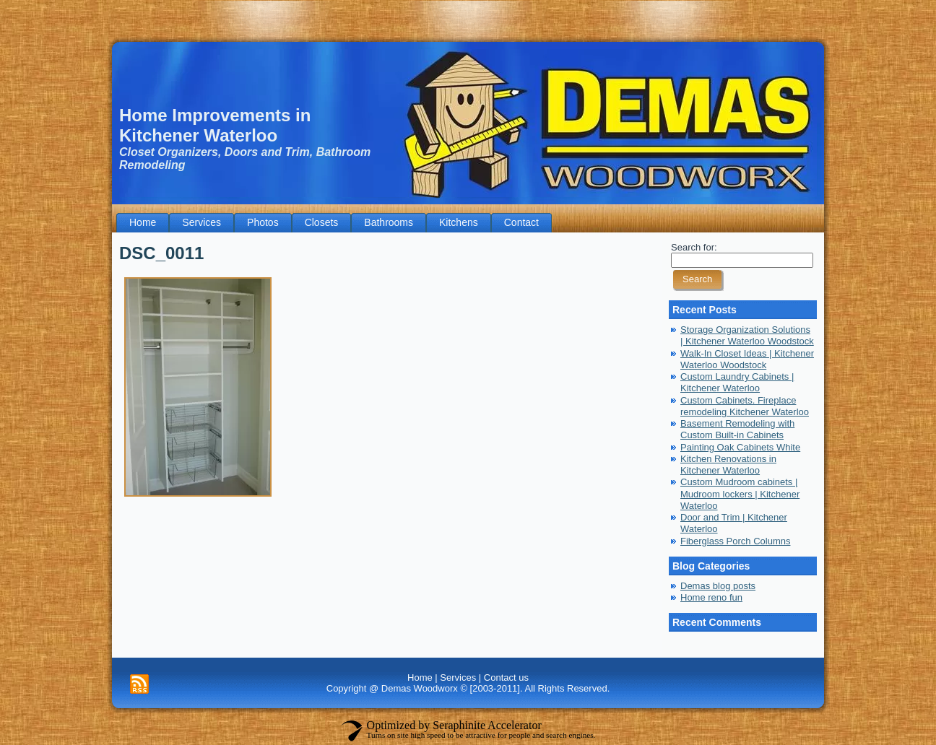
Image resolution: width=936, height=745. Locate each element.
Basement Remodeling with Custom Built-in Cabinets (737, 429)
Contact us (506, 677)
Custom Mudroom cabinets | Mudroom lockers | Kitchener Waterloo (740, 493)
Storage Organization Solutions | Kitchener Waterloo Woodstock (747, 335)
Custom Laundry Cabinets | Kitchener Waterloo (737, 382)
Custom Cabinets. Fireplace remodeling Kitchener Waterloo (744, 406)
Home (420, 677)
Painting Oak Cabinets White (740, 447)
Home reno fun (711, 597)
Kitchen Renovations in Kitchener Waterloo (728, 464)
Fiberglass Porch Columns (735, 541)
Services (458, 677)
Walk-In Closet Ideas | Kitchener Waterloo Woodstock (747, 359)
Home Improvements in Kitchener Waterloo (215, 125)
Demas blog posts (717, 585)
